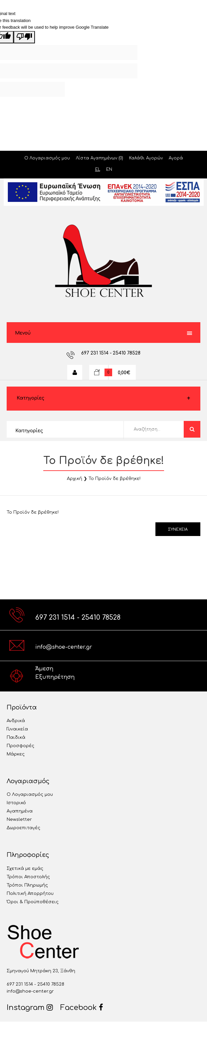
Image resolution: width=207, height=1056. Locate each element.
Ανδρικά (16, 720)
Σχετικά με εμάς (25, 868)
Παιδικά (16, 737)
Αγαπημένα (20, 811)
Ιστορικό (16, 803)
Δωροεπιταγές (23, 828)
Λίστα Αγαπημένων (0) (99, 158)
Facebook (81, 1008)
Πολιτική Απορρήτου (30, 893)
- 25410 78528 (125, 353)
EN (109, 169)
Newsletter (19, 819)
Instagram (30, 1008)
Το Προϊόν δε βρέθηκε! (114, 478)
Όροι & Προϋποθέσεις (33, 902)
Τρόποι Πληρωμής (27, 885)
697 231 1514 (95, 353)
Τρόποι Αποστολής (28, 877)
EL (97, 169)
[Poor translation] (24, 37)
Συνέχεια (178, 529)
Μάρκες (16, 754)
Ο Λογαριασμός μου (47, 158)
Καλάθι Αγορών (146, 158)
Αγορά (176, 158)
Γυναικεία (17, 729)
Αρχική (74, 478)
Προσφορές (20, 745)
